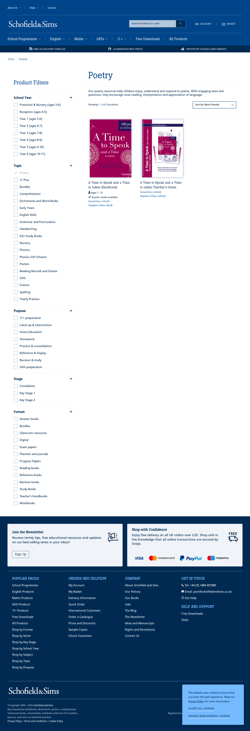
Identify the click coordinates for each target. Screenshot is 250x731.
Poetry (24, 173)
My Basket (75, 591)
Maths (80, 39)
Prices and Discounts (82, 623)
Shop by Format (22, 629)
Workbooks (27, 503)
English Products (23, 591)
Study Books (28, 489)
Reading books (29, 468)
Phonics (25, 250)
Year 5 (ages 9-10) (32, 147)
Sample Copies (78, 629)
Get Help (188, 598)
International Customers (84, 610)
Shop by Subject (22, 654)
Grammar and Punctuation (37, 222)
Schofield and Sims (43, 705)
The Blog (130, 610)
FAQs (34, 7)
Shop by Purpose (23, 667)
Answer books (29, 419)
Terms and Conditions (35, 721)
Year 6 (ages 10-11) (32, 154)
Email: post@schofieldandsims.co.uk (206, 591)
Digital (24, 440)
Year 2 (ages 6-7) (31, 126)
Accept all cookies (201, 708)
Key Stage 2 (27, 400)
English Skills (28, 215)
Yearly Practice (29, 299)
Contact (52, 7)
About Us (14, 7)
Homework (27, 339)
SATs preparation (31, 367)
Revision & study (31, 360)
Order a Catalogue (81, 617)
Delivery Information (82, 598)
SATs (102, 39)
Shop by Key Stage (24, 642)
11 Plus (24, 180)
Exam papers (28, 447)
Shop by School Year (25, 648)
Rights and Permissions (140, 629)
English (57, 39)
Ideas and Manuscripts (139, 623)
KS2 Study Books (31, 236)
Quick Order (77, 604)
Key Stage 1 (27, 393)
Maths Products (22, 598)
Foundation (27, 386)
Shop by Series (21, 636)
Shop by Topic (21, 661)
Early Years (27, 208)
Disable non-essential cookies (209, 716)
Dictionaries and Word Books (39, 201)
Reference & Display (33, 353)
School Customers (80, 636)
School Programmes (24, 39)
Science (24, 285)
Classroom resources (33, 433)
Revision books (29, 482)
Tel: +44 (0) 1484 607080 (198, 585)
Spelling (25, 292)
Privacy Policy (196, 701)
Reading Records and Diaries (38, 271)
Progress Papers (30, 461)
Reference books (31, 475)
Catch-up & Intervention (36, 325)
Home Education (31, 332)
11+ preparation (30, 318)
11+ (121, 39)
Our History (132, 591)
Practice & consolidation (36, 346)
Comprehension (30, 194)
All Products (178, 39)
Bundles (25, 187)
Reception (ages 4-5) (33, 112)
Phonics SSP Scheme (33, 257)
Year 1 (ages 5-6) (31, 119)
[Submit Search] (181, 23)
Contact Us (132, 636)
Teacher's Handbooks (33, 496)
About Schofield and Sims (141, 585)
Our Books (132, 598)
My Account (76, 585)
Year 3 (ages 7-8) (31, 133)
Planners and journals (34, 454)
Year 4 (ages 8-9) (31, 140)
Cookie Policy (56, 721)
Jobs (128, 604)
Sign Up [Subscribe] (20, 554)
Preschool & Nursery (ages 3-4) (40, 105)
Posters (24, 264)
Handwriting (28, 229)
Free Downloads (148, 39)
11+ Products (20, 610)
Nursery (25, 243)
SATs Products (21, 604)
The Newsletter (135, 617)
